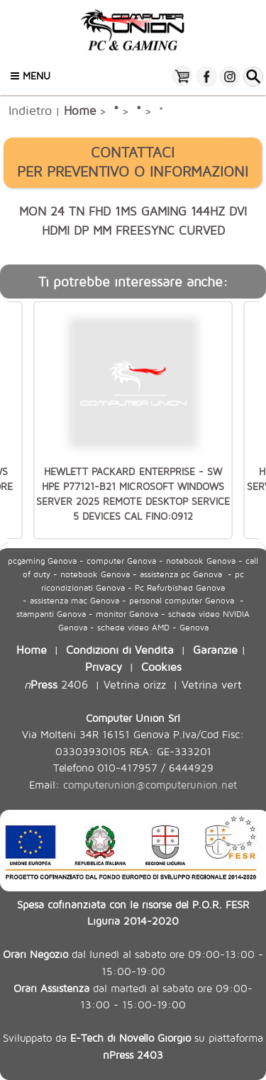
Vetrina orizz (135, 684)
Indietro (30, 110)
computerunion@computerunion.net (150, 785)
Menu (30, 75)
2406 (56, 684)
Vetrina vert (212, 684)
